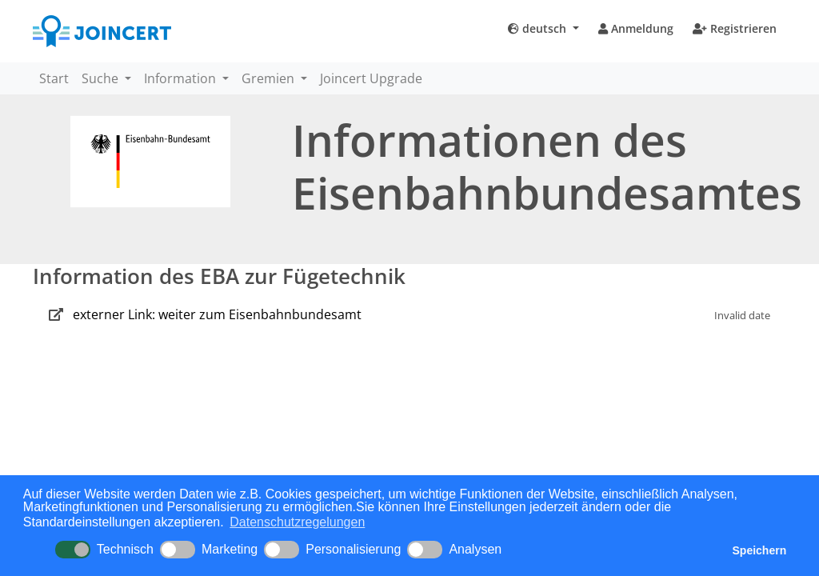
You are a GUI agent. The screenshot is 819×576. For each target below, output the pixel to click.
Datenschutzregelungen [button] (297, 522)
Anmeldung (635, 28)
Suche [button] (102, 78)
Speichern (760, 550)
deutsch (538, 28)
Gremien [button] (270, 78)
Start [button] (54, 78)
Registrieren (735, 28)
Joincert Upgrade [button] (371, 78)
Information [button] (181, 78)
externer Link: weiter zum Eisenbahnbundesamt (217, 314)
